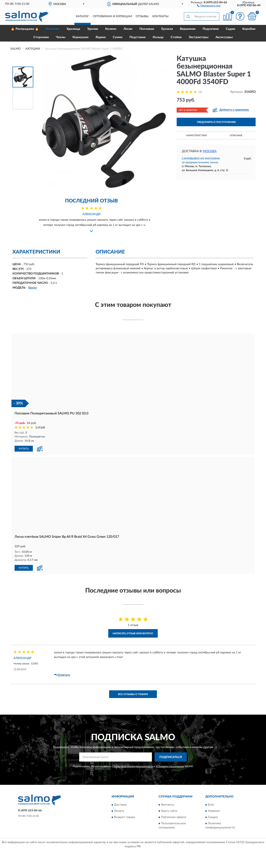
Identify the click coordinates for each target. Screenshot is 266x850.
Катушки (52, 29)
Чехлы (60, 37)
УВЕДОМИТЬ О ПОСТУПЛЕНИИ (216, 122)
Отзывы (142, 16)
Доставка (120, 804)
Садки (230, 29)
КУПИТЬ (24, 448)
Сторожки (41, 37)
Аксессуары (224, 37)
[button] (208, 5)
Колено (110, 29)
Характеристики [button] (196, 135)
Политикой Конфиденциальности (133, 766)
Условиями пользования (170, 766)
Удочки (92, 29)
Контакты (160, 16)
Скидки (213, 816)
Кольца (158, 37)
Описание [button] (236, 135)
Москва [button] (210, 151)
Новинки (214, 810)
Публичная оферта (173, 816)
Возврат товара (124, 816)
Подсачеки (211, 29)
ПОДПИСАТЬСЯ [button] (170, 756)
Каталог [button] (82, 16)
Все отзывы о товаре (133, 693)
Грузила (167, 29)
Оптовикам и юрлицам (112, 16)
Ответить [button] (62, 674)
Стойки (176, 37)
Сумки (117, 37)
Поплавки (146, 29)
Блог (211, 804)
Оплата (119, 810)
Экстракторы (198, 37)
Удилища (73, 29)
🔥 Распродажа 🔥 (25, 29)
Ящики (101, 37)
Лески (127, 29)
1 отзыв (40, 427)
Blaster (32, 287)
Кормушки (81, 37)
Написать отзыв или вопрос (133, 633)
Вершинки (188, 29)
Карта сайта (169, 810)
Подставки (137, 37)
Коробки (248, 29)
